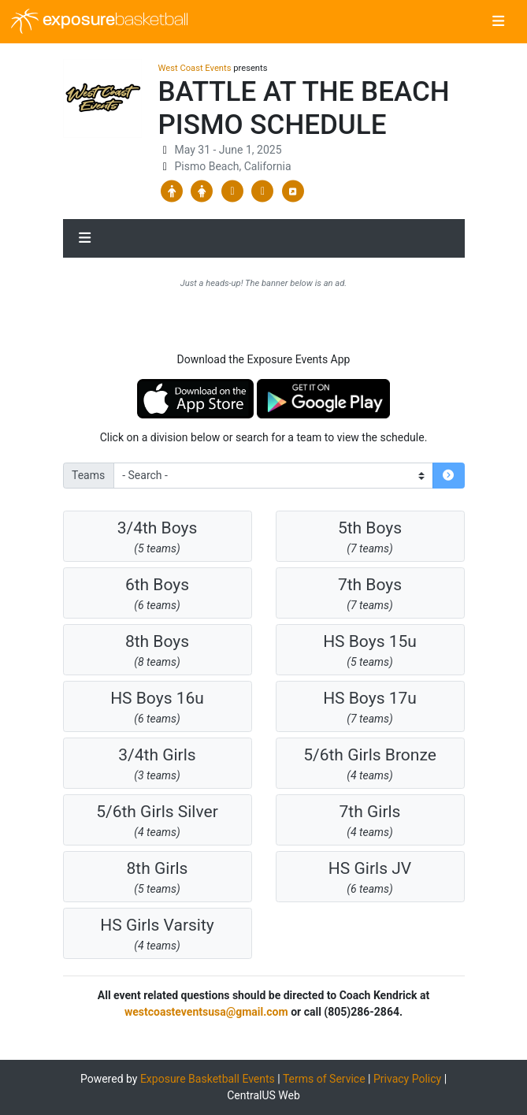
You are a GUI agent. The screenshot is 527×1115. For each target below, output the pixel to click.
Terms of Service (324, 1078)
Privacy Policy (407, 1078)
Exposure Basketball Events (207, 1078)
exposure (99, 21)
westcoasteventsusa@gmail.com (206, 1011)
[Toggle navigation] (498, 22)
